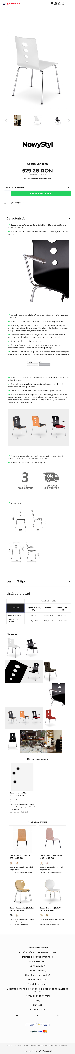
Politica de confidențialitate (37, 957)
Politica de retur (37, 961)
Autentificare (37, 1009)
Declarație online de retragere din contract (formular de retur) (37, 990)
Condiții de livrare (37, 984)
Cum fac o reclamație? (37, 975)
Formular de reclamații (37, 996)
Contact (37, 1005)
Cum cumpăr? (38, 966)
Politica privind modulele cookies (37, 952)
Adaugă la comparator (14, 203)
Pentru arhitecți (37, 970)
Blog (37, 1000)
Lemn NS (49, 608)
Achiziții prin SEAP (37, 979)
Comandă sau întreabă (40, 193)
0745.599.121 (46, 1051)
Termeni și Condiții (37, 947)
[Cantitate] (7, 193)
